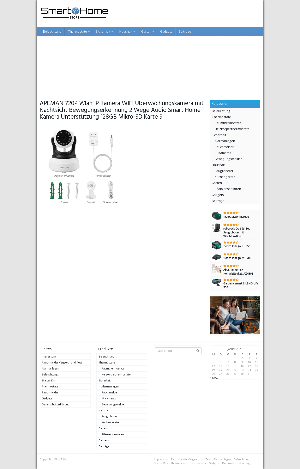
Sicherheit (104, 31)
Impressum (49, 356)
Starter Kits (49, 380)
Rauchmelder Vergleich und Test (62, 362)
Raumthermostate (228, 123)
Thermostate (79, 31)
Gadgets (166, 31)
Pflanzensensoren (228, 189)
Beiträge (184, 31)
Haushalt (127, 31)
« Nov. (214, 377)
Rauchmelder (224, 147)
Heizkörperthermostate (232, 129)
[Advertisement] (150, 65)
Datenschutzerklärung (55, 404)
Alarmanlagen (225, 141)
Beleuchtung (52, 31)
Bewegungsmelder (228, 159)
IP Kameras (223, 153)
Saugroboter (224, 171)
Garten (147, 31)
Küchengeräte (225, 177)
